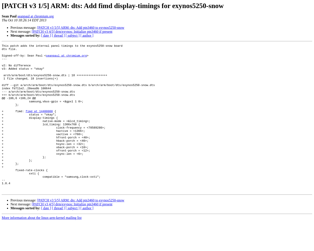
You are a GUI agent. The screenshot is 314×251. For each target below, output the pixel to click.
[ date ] (46, 35)
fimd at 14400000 (39, 125)
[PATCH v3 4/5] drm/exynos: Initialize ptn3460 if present (72, 31)
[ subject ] (73, 35)
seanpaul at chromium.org (35, 16)
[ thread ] (58, 35)
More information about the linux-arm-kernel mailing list (42, 247)
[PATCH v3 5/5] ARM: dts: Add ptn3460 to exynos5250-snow (80, 27)
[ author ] (87, 35)
